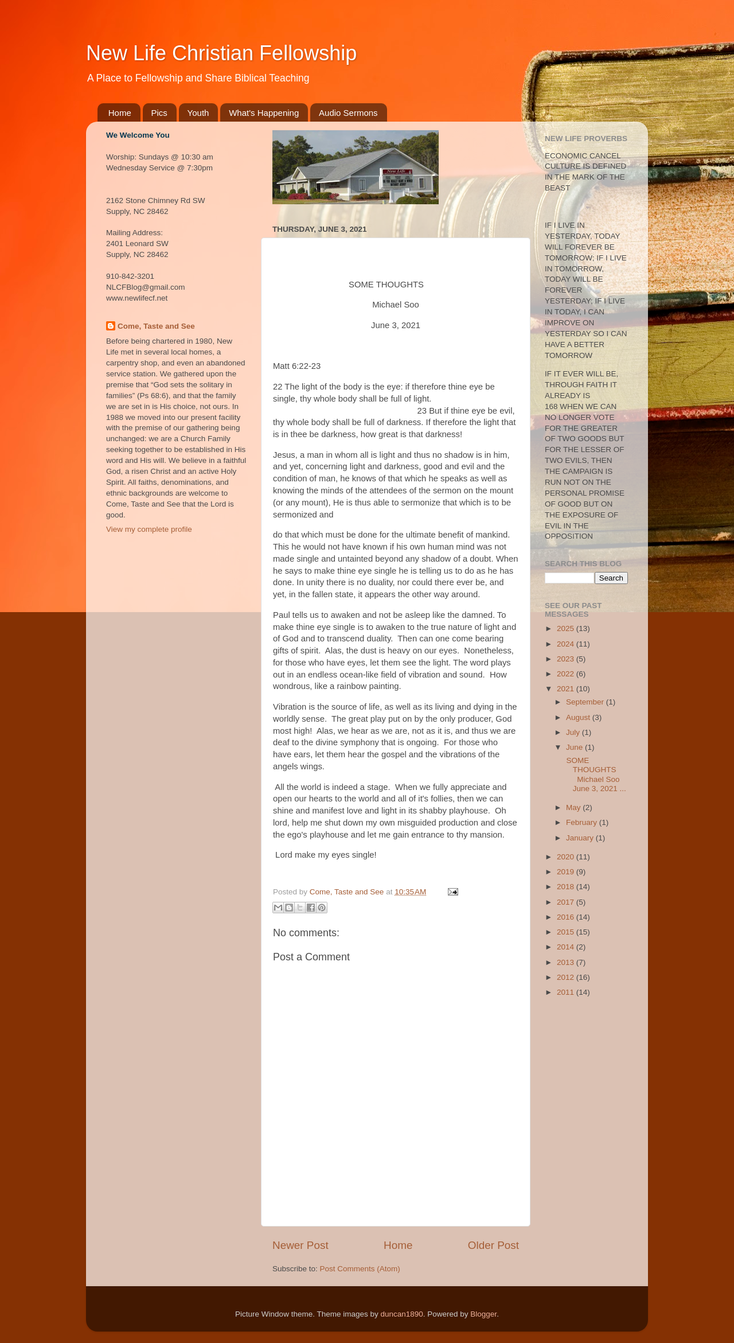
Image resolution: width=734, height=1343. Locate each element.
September (586, 702)
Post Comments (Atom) (360, 1268)
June (575, 747)
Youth (198, 113)
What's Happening (264, 113)
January (581, 838)
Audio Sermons (348, 113)
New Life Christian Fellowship (221, 53)
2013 (566, 962)
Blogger (483, 1314)
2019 (566, 871)
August (579, 717)
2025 (566, 628)
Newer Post (300, 1245)
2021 (566, 688)
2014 (566, 947)
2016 (566, 917)
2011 (566, 992)
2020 (566, 856)
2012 (566, 977)
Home (119, 113)
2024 (566, 644)
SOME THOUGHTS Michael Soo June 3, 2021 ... (595, 774)
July (574, 732)
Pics (159, 113)
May (574, 807)
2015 (566, 932)
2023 (566, 659)
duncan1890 (401, 1314)
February (582, 822)
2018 (566, 886)
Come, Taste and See (156, 326)
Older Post (493, 1245)
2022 (566, 673)
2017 (566, 902)
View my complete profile (149, 529)
